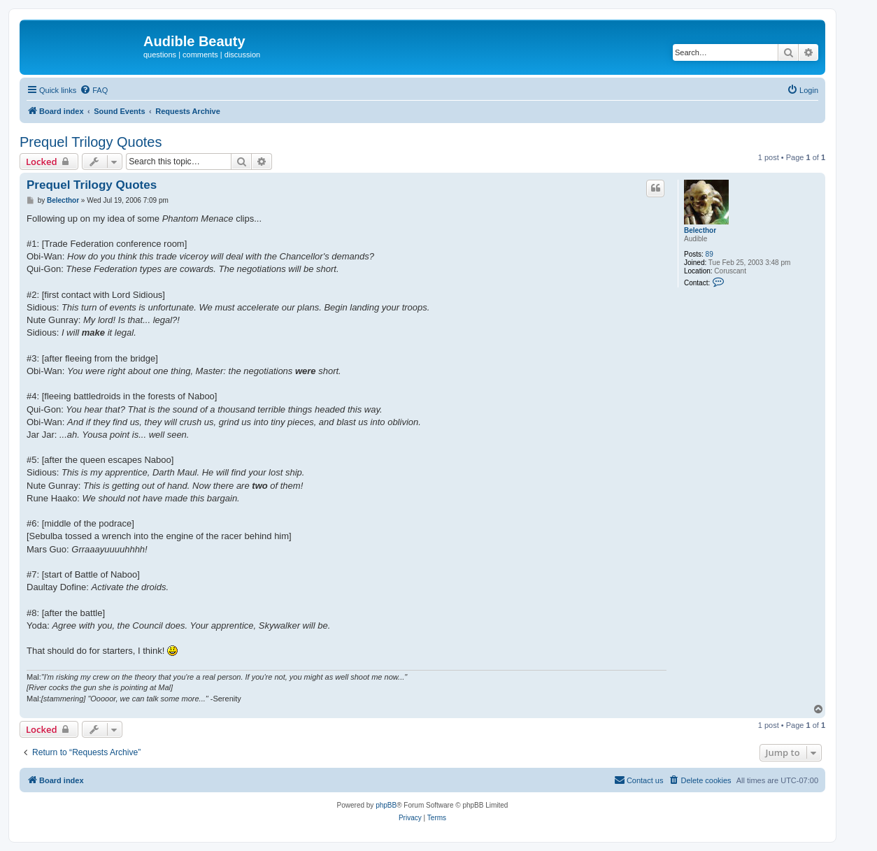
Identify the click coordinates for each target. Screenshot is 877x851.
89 (709, 254)
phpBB (386, 805)
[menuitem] (94, 90)
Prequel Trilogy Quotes (91, 142)
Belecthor (700, 230)
